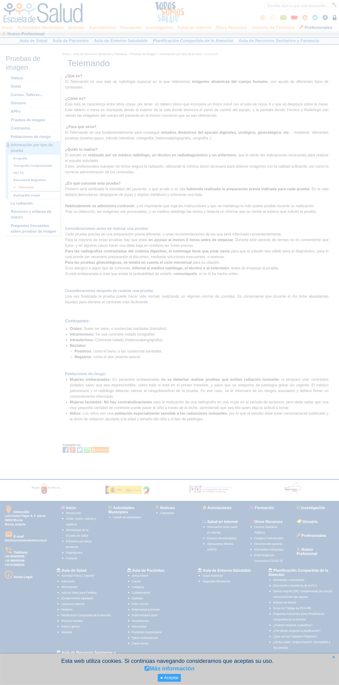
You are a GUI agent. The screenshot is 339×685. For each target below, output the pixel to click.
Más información (169, 668)
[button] (333, 657)
